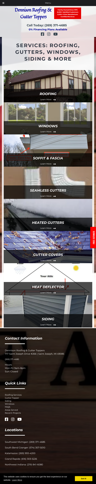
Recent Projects (13, 413)
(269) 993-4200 (27, 453)
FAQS (7, 407)
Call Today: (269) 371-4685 (47, 25)
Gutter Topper (12, 398)
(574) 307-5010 (37, 447)
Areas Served (11, 410)
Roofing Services (13, 395)
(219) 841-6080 (35, 464)
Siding (8, 401)
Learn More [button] (17, 480)
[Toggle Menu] (3, 3)
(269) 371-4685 (12, 359)
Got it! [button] (83, 479)
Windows (9, 404)
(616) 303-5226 (29, 459)
